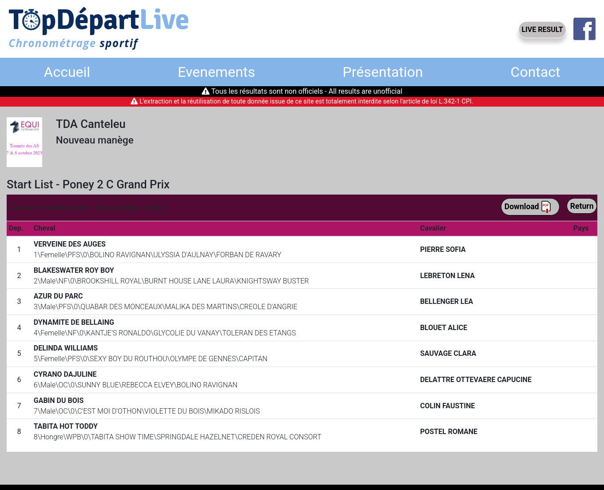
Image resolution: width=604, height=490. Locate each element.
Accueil (67, 72)
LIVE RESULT (542, 29)
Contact (535, 72)
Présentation (383, 72)
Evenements (216, 72)
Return (582, 206)
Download (528, 207)
